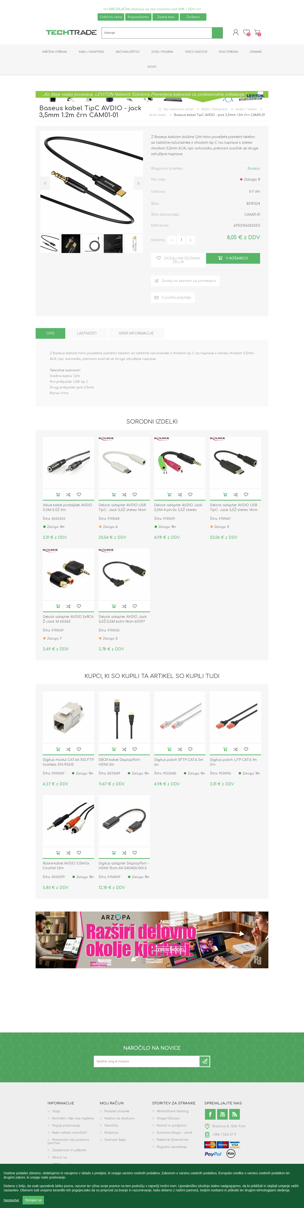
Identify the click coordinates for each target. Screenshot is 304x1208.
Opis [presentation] (50, 333)
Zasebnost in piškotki (69, 1150)
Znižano (193, 17)
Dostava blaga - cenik (174, 1132)
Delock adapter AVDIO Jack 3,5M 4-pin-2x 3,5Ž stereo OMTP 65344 (178, 509)
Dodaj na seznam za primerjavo (68, 494)
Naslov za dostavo (119, 1118)
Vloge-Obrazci (168, 1118)
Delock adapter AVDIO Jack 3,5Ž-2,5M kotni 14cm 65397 (123, 619)
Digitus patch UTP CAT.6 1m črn (233, 762)
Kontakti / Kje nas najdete (73, 1118)
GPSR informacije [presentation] (136, 333)
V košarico (58, 494)
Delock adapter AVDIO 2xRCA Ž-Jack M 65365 (68, 619)
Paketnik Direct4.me (172, 1139)
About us (59, 1157)
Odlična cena (111, 17)
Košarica (257, 32)
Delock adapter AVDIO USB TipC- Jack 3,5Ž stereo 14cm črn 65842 (233, 509)
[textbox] (157, 33)
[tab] (50, 333)
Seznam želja (115, 1139)
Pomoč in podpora (171, 1125)
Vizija (56, 1111)
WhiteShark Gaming (173, 1111)
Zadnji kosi (165, 17)
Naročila (111, 1125)
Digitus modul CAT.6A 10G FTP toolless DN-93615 (68, 762)
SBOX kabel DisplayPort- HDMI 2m (120, 762)
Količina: (158, 240)
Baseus (253, 168)
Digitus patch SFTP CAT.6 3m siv (178, 762)
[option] (49, 243)
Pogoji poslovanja (66, 1125)
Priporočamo (138, 17)
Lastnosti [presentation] (86, 333)
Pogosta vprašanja (172, 1147)
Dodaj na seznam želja (79, 494)
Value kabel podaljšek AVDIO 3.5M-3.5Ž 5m (67, 507)
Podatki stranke (116, 1111)
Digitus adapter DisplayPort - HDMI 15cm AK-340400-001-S (124, 866)
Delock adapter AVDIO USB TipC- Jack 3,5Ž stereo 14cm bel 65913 (122, 509)
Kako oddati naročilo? (69, 1132)
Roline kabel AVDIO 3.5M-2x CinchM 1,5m (66, 866)
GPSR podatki (63, 1164)
